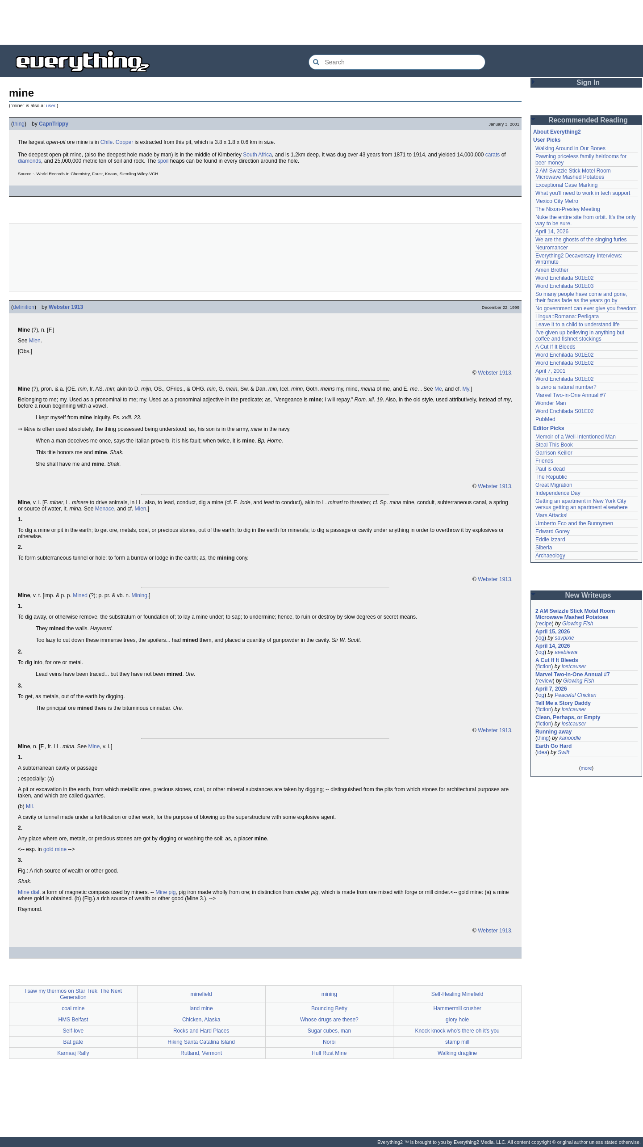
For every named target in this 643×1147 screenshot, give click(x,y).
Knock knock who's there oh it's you (457, 1031)
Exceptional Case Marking (566, 185)
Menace (104, 509)
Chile (106, 142)
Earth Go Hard (553, 746)
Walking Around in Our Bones (570, 148)
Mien (35, 340)
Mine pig (165, 892)
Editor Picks (548, 428)
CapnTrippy (53, 124)
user (50, 105)
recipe (544, 623)
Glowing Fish (577, 623)
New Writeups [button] (588, 595)
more (586, 768)
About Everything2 (557, 132)
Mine (94, 746)
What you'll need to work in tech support (582, 193)
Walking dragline (457, 1053)
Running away (553, 732)
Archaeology (550, 555)
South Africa (257, 155)
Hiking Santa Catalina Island (201, 1042)
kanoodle (570, 738)
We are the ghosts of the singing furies (581, 239)
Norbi (329, 1042)
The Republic (551, 477)
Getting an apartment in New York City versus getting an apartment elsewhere (581, 504)
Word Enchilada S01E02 (564, 278)
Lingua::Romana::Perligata (567, 316)
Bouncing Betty (329, 1008)
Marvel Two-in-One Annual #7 (570, 395)
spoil (163, 161)
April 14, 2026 (551, 231)
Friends (544, 461)
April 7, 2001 (550, 371)
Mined (80, 595)
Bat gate (73, 1042)
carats (492, 155)
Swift (563, 752)
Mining (139, 595)
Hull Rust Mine (329, 1053)
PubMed (545, 419)
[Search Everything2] (397, 62)
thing (19, 124)
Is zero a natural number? (566, 387)
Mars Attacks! (551, 515)
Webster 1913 (66, 307)
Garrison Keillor (553, 453)
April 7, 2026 (551, 689)
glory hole (457, 1019)
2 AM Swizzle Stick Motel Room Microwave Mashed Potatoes (573, 174)
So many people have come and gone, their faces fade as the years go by (581, 297)
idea (542, 752)
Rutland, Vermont (201, 1053)
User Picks (546, 140)
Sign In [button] (588, 82)
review (545, 681)
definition (23, 307)
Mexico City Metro (556, 201)
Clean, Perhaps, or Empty (567, 717)
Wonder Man (550, 403)
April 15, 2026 (552, 631)
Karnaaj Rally (73, 1053)
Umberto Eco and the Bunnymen (574, 523)
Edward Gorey (552, 531)
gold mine (55, 849)
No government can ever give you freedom (586, 308)
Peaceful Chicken (575, 695)
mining (329, 994)
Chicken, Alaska (201, 1019)
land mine (201, 1008)
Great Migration (553, 485)
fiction (544, 666)
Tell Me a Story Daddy (563, 703)
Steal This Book (554, 445)
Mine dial (28, 892)
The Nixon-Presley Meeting (567, 209)
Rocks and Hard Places (201, 1031)
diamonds (29, 161)
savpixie (564, 638)
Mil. (30, 806)
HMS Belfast (73, 1019)
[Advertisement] (321, 22)
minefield (201, 994)
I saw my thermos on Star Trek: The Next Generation (73, 994)
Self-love (73, 1031)
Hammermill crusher (457, 1008)
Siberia (543, 547)
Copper (124, 142)
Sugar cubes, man (329, 1031)
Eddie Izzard (550, 539)
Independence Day (557, 493)
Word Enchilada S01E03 (564, 286)
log (540, 638)
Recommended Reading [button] (588, 120)
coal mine (73, 1008)
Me (438, 389)
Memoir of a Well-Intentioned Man (575, 437)
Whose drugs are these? (329, 1019)
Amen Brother (551, 270)
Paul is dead (550, 469)
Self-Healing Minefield (457, 994)
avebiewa (566, 652)
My (466, 389)
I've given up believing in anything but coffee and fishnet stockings (579, 335)
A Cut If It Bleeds (555, 347)
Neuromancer (551, 248)
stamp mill (457, 1042)
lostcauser (574, 666)
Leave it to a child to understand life (577, 324)
